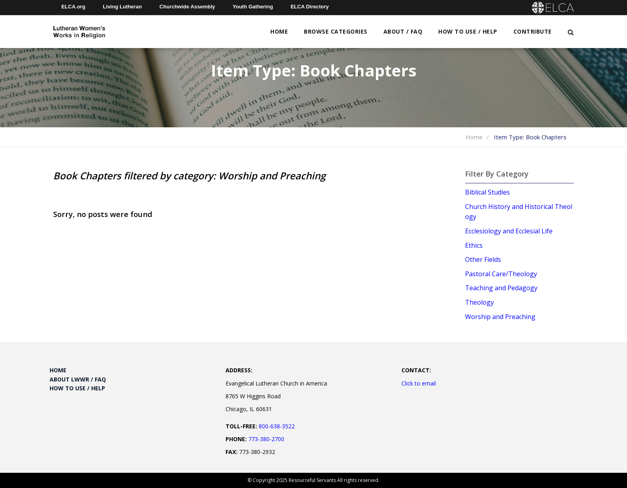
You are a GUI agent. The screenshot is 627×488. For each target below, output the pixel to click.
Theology (479, 302)
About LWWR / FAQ (78, 379)
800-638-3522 (277, 426)
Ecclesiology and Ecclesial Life (509, 231)
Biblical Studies (487, 192)
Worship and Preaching (500, 316)
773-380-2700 (266, 439)
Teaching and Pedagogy (501, 287)
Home (279, 31)
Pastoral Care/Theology (501, 273)
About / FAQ (403, 31)
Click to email (418, 383)
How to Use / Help (467, 31)
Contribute (532, 31)
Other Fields (483, 259)
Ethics (474, 245)
